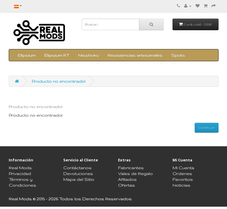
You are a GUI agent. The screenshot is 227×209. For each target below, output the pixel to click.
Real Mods (20, 167)
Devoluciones (78, 173)
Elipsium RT (56, 55)
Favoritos (183, 179)
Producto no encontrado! (58, 81)
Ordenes (182, 173)
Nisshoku (88, 55)
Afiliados (127, 179)
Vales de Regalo (135, 173)
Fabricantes (131, 167)
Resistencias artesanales (135, 55)
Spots (178, 55)
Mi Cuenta (183, 167)
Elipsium (27, 55)
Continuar (206, 127)
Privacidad (20, 173)
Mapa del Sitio (78, 179)
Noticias (181, 185)
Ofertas (126, 185)
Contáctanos (77, 167)
